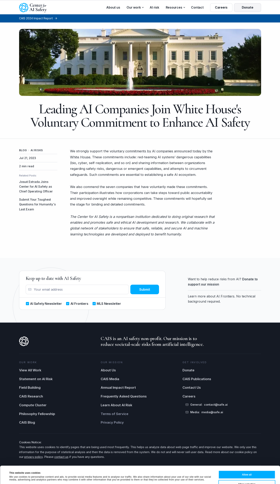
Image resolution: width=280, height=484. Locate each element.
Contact (197, 7)
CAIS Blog (27, 422)
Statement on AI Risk (36, 379)
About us (113, 7)
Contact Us (191, 388)
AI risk (154, 7)
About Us (108, 370)
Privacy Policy (112, 422)
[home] (33, 7)
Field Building (30, 388)
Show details (143, 476)
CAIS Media (110, 379)
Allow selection (246, 467)
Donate (188, 370)
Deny (247, 477)
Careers (188, 396)
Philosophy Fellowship (37, 414)
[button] (134, 7)
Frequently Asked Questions (124, 396)
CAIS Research (31, 396)
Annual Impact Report (118, 388)
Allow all (247, 458)
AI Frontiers (225, 296)
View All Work (30, 370)
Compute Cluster (33, 405)
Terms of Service (114, 414)
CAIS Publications (196, 379)
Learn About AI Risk (116, 405)
